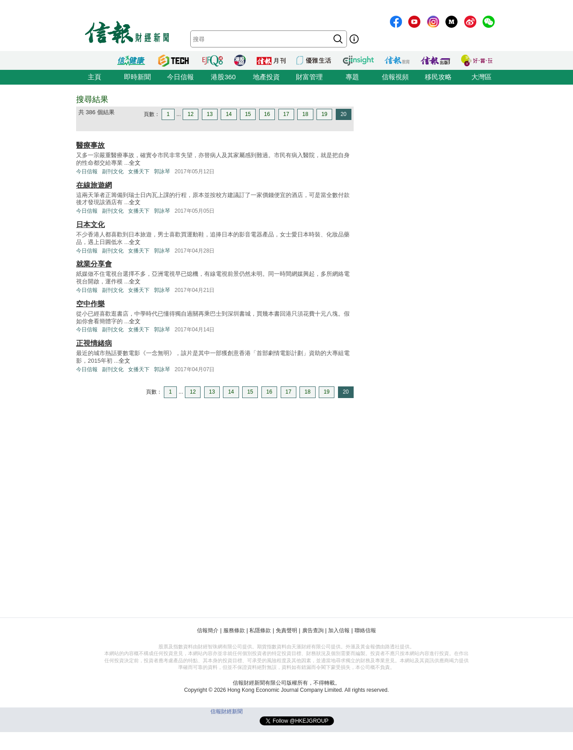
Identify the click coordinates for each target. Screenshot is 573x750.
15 (248, 114)
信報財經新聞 (226, 711)
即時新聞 (137, 77)
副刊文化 (113, 171)
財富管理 (309, 77)
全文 (135, 162)
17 (286, 114)
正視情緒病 (94, 343)
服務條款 (234, 630)
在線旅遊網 (94, 185)
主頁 (94, 77)
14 (228, 114)
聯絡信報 (365, 630)
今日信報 (180, 77)
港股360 (223, 77)
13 (210, 114)
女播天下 (139, 171)
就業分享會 (94, 264)
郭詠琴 (162, 171)
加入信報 (339, 630)
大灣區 (481, 77)
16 (267, 114)
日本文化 (90, 224)
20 (343, 114)
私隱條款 (260, 630)
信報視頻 (395, 77)
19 (324, 114)
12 (190, 114)
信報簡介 (207, 630)
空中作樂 (90, 304)
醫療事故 (90, 145)
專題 (352, 77)
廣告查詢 (313, 630)
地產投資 (266, 77)
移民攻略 (438, 77)
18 (305, 114)
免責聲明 (286, 630)
